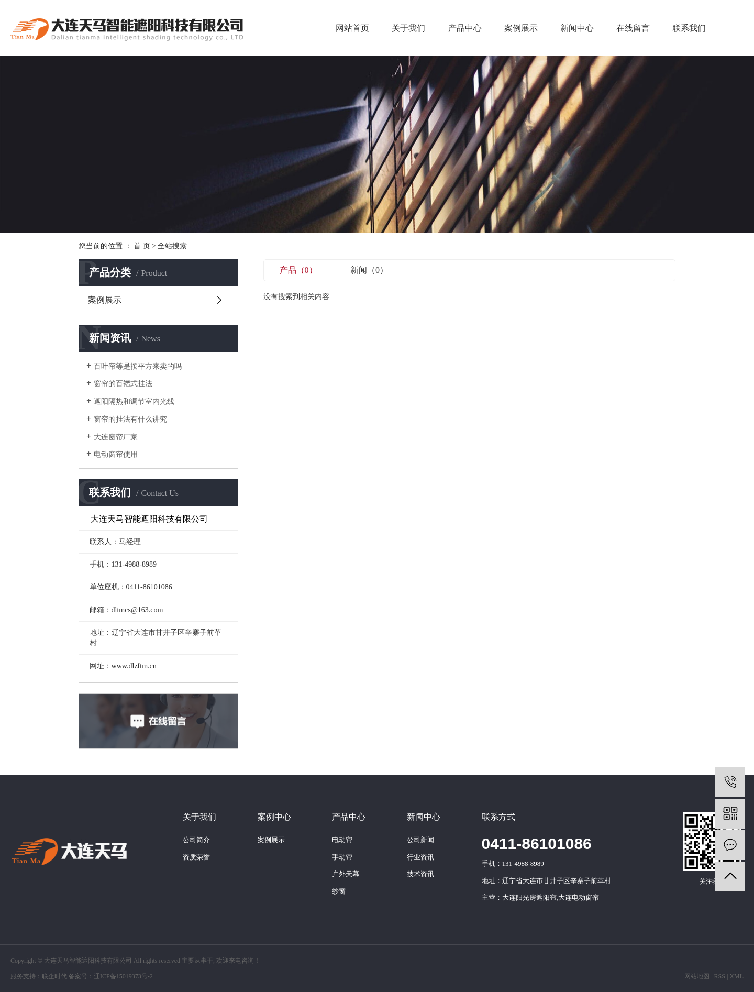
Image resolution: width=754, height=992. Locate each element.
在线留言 (633, 28)
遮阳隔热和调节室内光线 (134, 401)
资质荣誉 (196, 857)
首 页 (142, 246)
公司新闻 (420, 840)
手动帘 (342, 857)
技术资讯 (420, 874)
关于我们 (408, 28)
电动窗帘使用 (116, 454)
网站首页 (352, 28)
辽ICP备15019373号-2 (123, 976)
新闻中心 (577, 28)
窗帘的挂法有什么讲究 (130, 419)
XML (736, 976)
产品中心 (465, 28)
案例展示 (521, 28)
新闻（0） (369, 270)
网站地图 (696, 976)
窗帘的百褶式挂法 (123, 384)
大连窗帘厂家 (116, 437)
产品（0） (298, 270)
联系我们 (689, 28)
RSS (719, 976)
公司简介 (196, 840)
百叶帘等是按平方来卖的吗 (138, 366)
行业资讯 (420, 857)
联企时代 (54, 976)
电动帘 (342, 840)
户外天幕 (345, 874)
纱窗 (339, 891)
